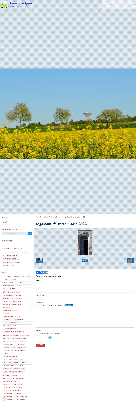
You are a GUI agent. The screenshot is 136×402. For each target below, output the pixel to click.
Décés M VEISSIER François (12, 259)
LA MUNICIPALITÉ (9, 280)
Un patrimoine (56, 217)
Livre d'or (61, 11)
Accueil (26, 11)
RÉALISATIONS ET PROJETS (13, 298)
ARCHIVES (6, 307)
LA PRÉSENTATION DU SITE (12, 323)
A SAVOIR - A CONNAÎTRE (11, 292)
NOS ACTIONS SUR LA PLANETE (14, 369)
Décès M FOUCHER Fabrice (11, 262)
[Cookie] (4, 398)
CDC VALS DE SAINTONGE (12, 304)
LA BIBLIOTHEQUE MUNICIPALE (14, 372)
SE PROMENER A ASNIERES (12, 360)
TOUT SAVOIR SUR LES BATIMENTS (15, 393)
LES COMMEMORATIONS (11, 381)
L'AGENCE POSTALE (10, 356)
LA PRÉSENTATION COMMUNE (13, 332)
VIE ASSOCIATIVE (9, 289)
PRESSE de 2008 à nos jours (12, 301)
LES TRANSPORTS (9, 326)
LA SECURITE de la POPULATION (14, 341)
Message (38, 302)
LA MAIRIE (6, 313)
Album (45, 11)
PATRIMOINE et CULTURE (12, 295)
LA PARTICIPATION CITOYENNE (14, 350)
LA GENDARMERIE (9, 329)
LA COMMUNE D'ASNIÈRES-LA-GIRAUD (16, 276)
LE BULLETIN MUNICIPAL (12, 390)
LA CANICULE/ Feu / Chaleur (12, 384)
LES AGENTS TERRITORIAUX (13, 366)
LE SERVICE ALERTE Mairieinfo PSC (15, 347)
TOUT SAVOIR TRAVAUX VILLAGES (15, 396)
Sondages (52, 11)
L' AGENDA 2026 (8, 353)
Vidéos (76, 11)
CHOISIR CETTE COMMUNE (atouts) (15, 338)
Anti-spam (39, 330)
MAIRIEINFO (35, 11)
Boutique (90, 11)
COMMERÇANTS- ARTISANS (12, 286)
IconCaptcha (49, 340)
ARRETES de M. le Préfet (104, 11)
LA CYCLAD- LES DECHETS (12, 387)
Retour (84, 260)
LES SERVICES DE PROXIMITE (13, 344)
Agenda (82, 11)
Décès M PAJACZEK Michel (11, 256)
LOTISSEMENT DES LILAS (12, 316)
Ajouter (40, 345)
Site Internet (40, 295)
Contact (68, 11)
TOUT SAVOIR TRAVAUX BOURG (14, 400)
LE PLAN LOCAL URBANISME (13, 378)
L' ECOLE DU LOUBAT (10, 375)
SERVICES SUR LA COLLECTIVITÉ (14, 283)
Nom (37, 280)
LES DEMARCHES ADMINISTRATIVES (16, 335)
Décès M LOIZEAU (8, 265)
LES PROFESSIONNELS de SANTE (14, 363)
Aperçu (69, 305)
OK (30, 233)
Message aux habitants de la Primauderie (15, 253)
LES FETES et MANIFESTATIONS (14, 320)
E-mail (38, 288)
